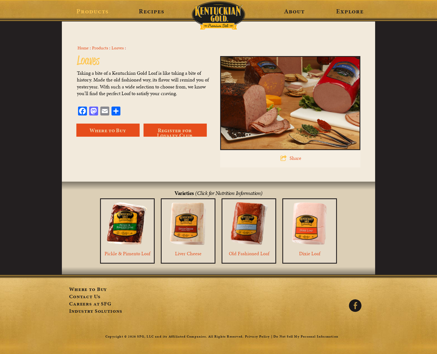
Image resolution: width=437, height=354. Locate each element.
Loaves (117, 48)
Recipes (151, 11)
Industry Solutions (95, 312)
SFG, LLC (145, 336)
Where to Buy (88, 290)
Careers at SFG (90, 304)
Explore (350, 11)
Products (92, 11)
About (294, 11)
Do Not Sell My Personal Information (305, 336)
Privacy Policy (257, 336)
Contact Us (85, 297)
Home (83, 48)
